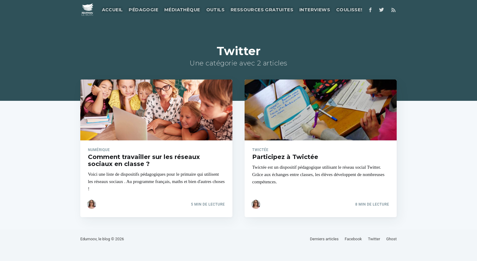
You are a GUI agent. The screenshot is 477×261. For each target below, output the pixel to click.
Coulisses (350, 9)
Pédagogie (143, 9)
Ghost (391, 239)
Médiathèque (182, 9)
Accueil (112, 9)
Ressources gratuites (262, 9)
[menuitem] (111, 10)
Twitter (374, 239)
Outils (215, 9)
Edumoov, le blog (95, 239)
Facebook (353, 239)
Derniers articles (324, 239)
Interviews (314, 9)
